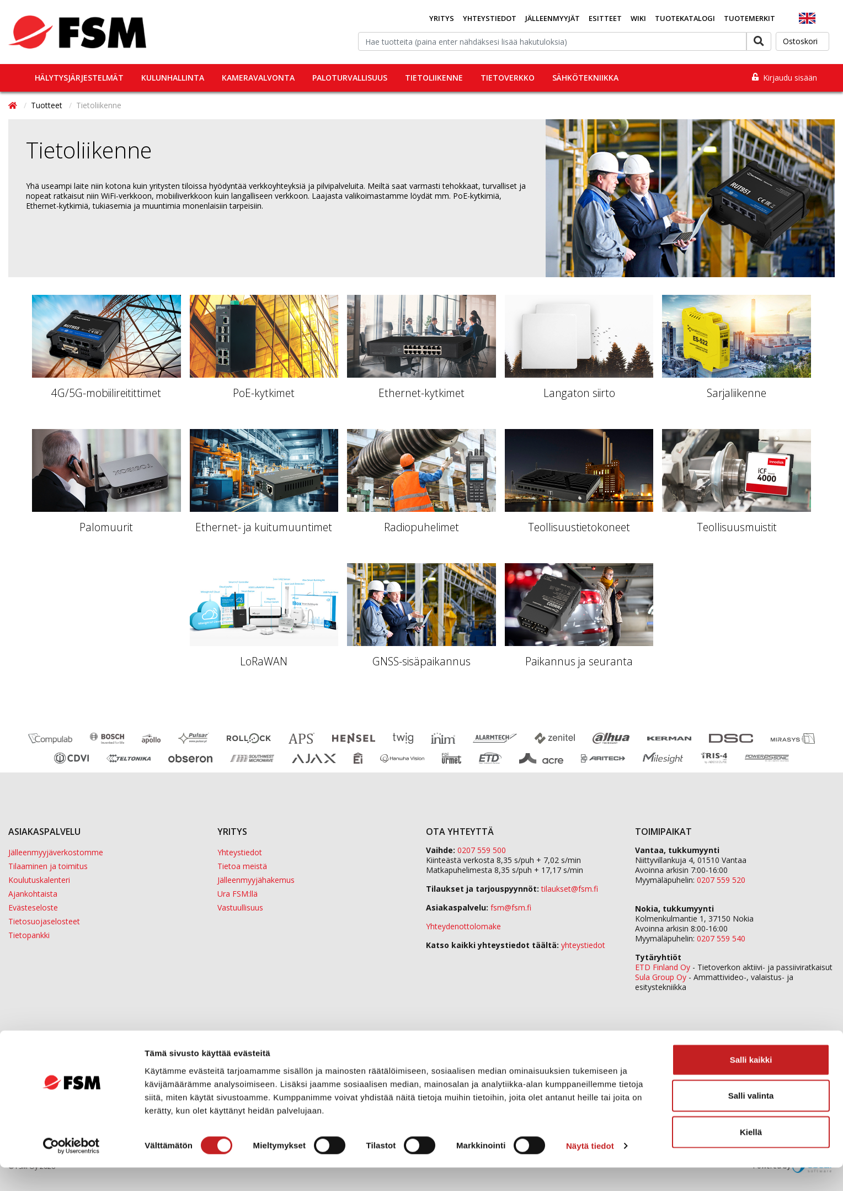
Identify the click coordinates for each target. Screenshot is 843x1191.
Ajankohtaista (32, 893)
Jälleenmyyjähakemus (256, 880)
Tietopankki (29, 935)
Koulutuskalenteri (39, 880)
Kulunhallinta (172, 77)
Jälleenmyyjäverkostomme (55, 852)
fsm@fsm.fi (510, 907)
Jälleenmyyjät (552, 18)
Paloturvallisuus (349, 77)
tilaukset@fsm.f (569, 888)
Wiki (638, 18)
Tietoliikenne (434, 77)
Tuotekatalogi (685, 18)
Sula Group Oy (660, 977)
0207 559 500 (481, 850)
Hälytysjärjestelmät (79, 77)
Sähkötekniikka (585, 77)
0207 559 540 (721, 938)
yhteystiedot (583, 945)
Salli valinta (751, 1119)
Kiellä (751, 1155)
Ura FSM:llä (237, 893)
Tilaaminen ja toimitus (48, 866)
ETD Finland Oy (662, 967)
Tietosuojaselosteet (44, 921)
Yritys (441, 18)
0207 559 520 (721, 880)
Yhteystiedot (489, 18)
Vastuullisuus (240, 907)
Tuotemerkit (749, 18)
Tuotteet (48, 105)
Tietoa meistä (242, 866)
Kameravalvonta (258, 77)
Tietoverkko (508, 77)
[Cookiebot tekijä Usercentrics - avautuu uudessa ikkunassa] (71, 1169)
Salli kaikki (751, 1082)
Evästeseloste (33, 907)
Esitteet (605, 18)
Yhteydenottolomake (463, 926)
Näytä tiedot (590, 1169)
